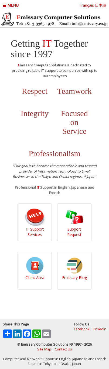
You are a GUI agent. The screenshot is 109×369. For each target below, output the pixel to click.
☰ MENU (11, 5)
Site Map (44, 349)
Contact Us (63, 349)
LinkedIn (99, 329)
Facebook (81, 329)
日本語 (100, 5)
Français (86, 5)
